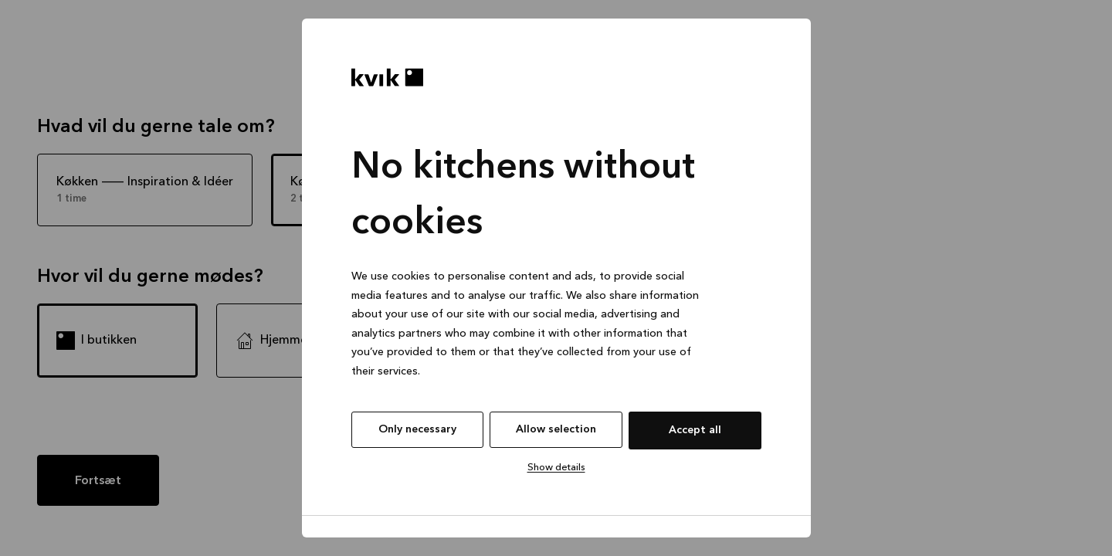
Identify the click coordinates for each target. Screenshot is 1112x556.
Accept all (695, 430)
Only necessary (417, 429)
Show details (556, 468)
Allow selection (556, 429)
